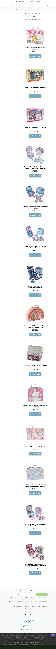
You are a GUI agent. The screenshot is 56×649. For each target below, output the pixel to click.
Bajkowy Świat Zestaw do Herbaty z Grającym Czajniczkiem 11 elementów (35, 564)
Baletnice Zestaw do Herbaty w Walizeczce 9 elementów (35, 207)
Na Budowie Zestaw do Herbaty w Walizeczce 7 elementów (35, 286)
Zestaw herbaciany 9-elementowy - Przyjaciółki (35, 48)
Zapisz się (41, 594)
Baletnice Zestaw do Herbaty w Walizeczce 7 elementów (35, 405)
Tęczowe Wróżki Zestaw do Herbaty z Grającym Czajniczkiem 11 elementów (35, 167)
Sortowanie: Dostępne (35, 20)
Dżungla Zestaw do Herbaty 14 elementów (35, 87)
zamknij (53, 635)
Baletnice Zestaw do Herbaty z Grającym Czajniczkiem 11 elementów (35, 366)
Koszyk (47, 5)
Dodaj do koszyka (35, 56)
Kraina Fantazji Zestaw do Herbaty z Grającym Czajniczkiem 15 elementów (35, 485)
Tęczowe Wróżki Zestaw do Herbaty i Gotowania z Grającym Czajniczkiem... (35, 445)
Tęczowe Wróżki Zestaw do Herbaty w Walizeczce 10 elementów (35, 326)
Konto (43, 5)
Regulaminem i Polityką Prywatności (37, 597)
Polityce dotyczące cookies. (31, 642)
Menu (9, 5)
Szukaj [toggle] (13, 5)
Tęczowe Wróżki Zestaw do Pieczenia (35, 127)
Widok (25, 20)
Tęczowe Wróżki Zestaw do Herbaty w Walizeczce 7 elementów (35, 525)
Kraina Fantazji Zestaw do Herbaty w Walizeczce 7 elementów (35, 247)
